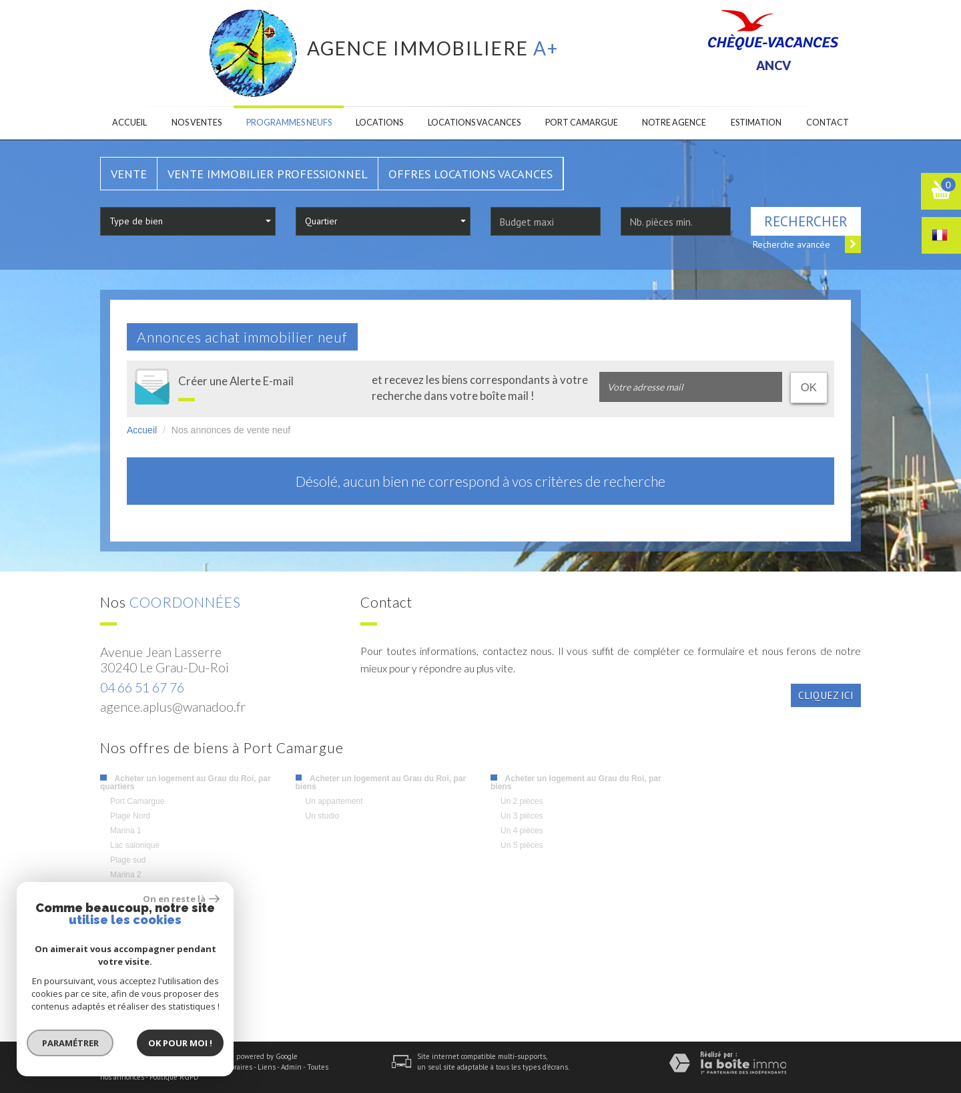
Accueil (129, 123)
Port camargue (581, 123)
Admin (291, 1067)
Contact (827, 123)
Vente (129, 174)
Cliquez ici (826, 695)
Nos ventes (197, 123)
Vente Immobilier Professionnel (268, 174)
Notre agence (674, 123)
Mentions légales (171, 1067)
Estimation (756, 123)
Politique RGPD (174, 1077)
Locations (379, 123)
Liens (267, 1067)
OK (809, 387)
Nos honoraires (228, 1067)
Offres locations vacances (470, 174)
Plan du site (119, 1067)
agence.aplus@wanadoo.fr (173, 706)
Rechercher (806, 221)
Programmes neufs (289, 123)
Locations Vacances (474, 123)
